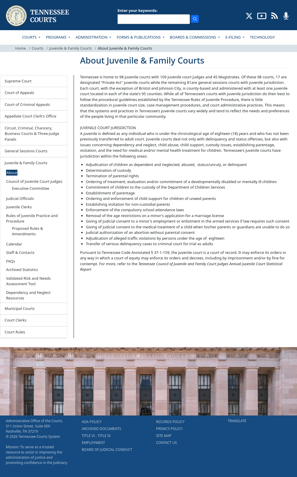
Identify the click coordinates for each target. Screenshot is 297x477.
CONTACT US (166, 442)
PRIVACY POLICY (169, 428)
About (11, 172)
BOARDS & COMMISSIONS (193, 37)
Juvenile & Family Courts (70, 48)
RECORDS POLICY (170, 421)
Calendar (14, 244)
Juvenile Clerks (19, 206)
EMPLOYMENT (93, 442)
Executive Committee (30, 188)
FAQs (10, 261)
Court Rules (15, 332)
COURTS (29, 37)
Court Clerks (15, 320)
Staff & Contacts (20, 252)
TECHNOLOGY (262, 37)
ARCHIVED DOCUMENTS (101, 428)
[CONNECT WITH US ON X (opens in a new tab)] (249, 15)
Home (20, 48)
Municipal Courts (20, 308)
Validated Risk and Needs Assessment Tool (28, 281)
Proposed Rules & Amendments (27, 231)
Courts (37, 48)
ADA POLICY (92, 421)
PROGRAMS (56, 37)
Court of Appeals (19, 92)
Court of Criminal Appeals (27, 104)
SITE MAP (163, 435)
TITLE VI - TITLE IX (96, 435)
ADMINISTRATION (92, 37)
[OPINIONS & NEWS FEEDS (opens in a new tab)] (274, 15)
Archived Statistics (22, 269)
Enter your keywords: (137, 10)
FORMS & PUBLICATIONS (139, 37)
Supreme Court (18, 81)
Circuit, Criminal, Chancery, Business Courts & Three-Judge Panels (32, 133)
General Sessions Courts (26, 150)
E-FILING (233, 37)
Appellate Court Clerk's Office (30, 116)
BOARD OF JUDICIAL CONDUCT (107, 449)
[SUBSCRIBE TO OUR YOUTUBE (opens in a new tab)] (262, 15)
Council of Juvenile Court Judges (34, 181)
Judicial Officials (20, 198)
